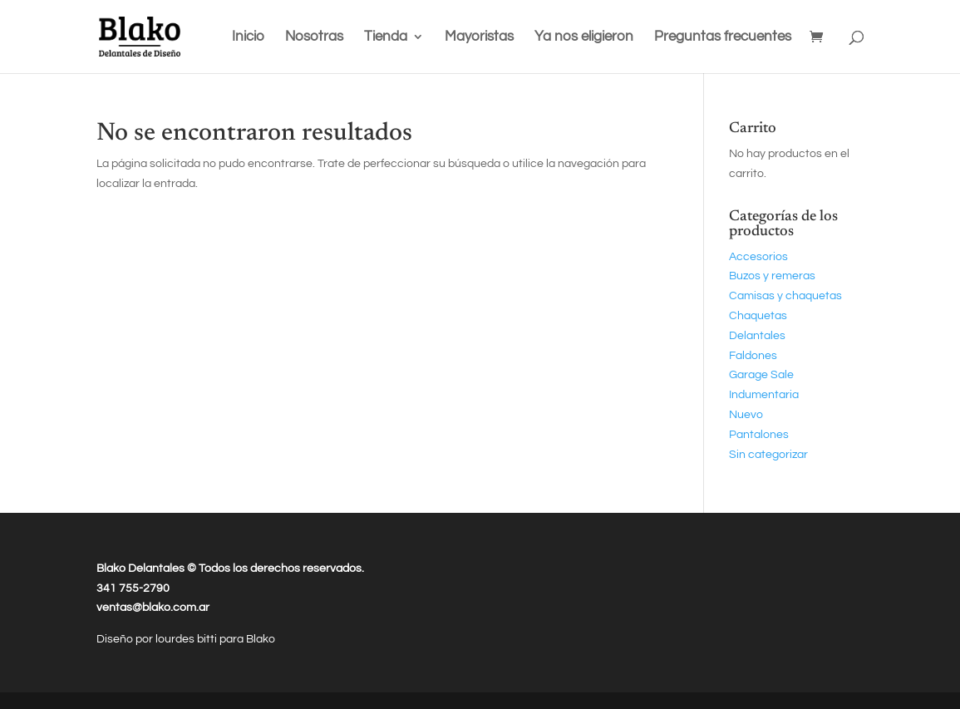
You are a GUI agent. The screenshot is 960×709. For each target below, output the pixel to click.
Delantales (757, 336)
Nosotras (314, 37)
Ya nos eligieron (583, 37)
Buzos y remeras (772, 276)
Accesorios (758, 257)
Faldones (753, 356)
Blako (260, 639)
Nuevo (746, 415)
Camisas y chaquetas (785, 296)
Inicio (248, 37)
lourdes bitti (187, 639)
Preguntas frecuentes (722, 37)
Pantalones (759, 435)
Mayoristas (479, 37)
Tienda (385, 37)
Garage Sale (761, 375)
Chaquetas (758, 316)
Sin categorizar (768, 454)
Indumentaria (764, 395)
